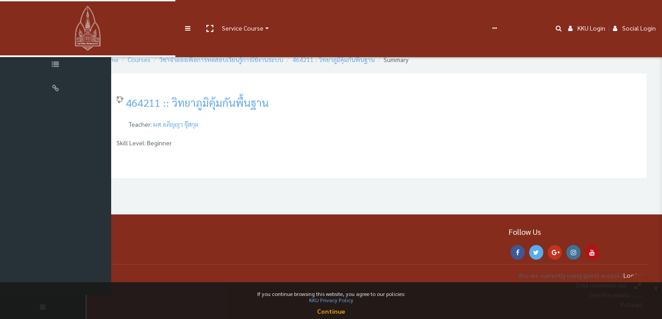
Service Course (182, 14)
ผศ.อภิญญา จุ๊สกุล (204, 124)
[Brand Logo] (57, 14)
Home (139, 59)
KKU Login (586, 14)
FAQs (327, 14)
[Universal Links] (57, 89)
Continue (331, 311)
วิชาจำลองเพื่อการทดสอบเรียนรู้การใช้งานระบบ (250, 59)
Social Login (634, 14)
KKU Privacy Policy (331, 299)
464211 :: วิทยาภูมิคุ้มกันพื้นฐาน (362, 59)
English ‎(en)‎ (356, 14)
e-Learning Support (282, 14)
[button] (149, 15)
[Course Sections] (57, 42)
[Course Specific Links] (57, 66)
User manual (232, 14)
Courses (167, 59)
